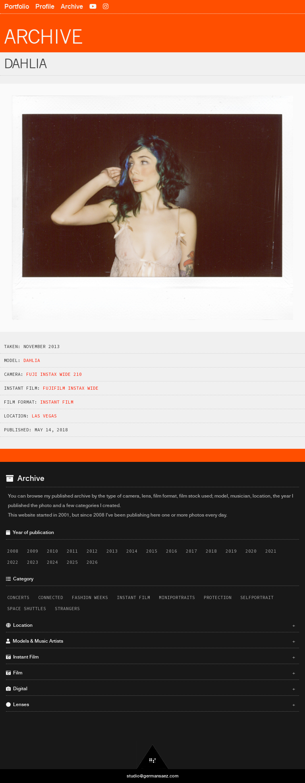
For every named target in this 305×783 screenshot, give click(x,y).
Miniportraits (177, 597)
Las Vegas (44, 416)
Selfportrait (257, 597)
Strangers (67, 608)
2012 (92, 551)
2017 (191, 551)
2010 (52, 551)
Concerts (18, 597)
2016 (171, 551)
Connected (50, 597)
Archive (72, 6)
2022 (12, 562)
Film (150, 673)
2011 (72, 551)
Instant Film (56, 402)
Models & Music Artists (150, 641)
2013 (112, 551)
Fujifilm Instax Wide (70, 388)
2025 (72, 562)
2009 (32, 551)
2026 (92, 562)
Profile (44, 6)
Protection (218, 597)
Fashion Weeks (90, 597)
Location (150, 625)
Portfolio (16, 6)
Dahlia (31, 360)
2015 (151, 551)
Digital (150, 688)
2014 (131, 551)
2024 (52, 562)
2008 (12, 551)
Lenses (150, 704)
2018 (211, 551)
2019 (231, 551)
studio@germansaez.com (153, 776)
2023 (32, 562)
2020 (251, 551)
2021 (270, 551)
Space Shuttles (26, 608)
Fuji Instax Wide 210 (54, 374)
